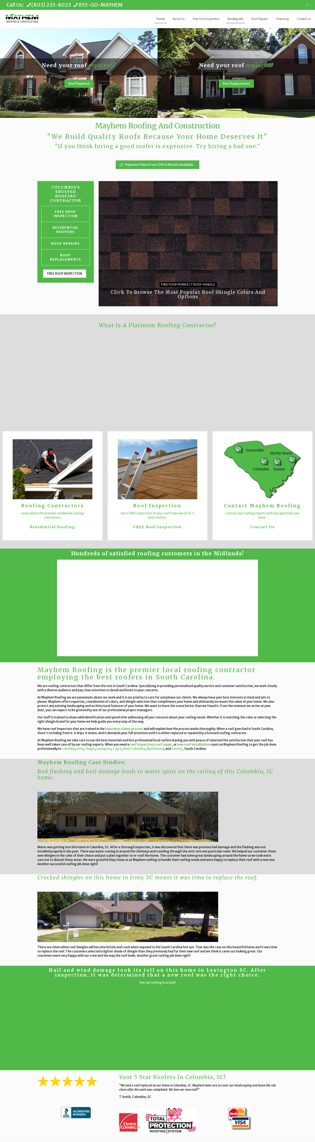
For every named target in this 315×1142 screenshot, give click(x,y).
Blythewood (155, 749)
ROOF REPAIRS (65, 243)
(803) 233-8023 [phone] (51, 5)
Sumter (176, 749)
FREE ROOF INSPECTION (65, 214)
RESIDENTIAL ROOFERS (66, 230)
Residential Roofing (52, 527)
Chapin (90, 749)
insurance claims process (124, 729)
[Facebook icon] (307, 5)
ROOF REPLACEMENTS (65, 257)
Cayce (117, 749)
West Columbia (134, 749)
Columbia (68, 749)
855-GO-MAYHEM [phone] (100, 5)
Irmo (80, 749)
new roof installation (193, 744)
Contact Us (262, 527)
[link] (75, 1112)
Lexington (104, 749)
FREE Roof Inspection (157, 527)
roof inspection (141, 744)
